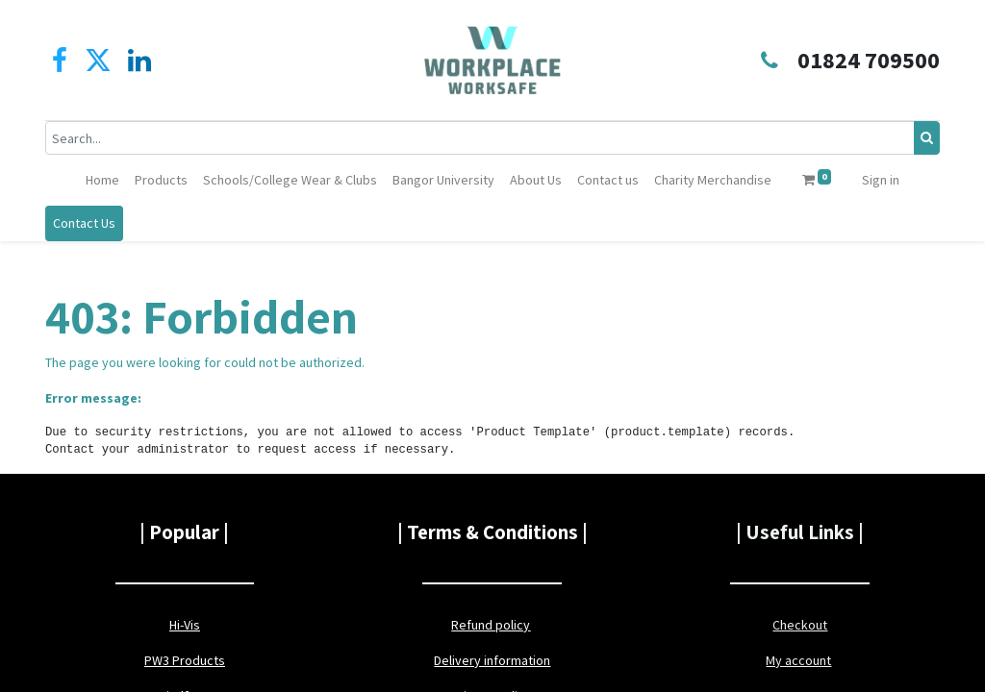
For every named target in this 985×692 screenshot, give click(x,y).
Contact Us (84, 223)
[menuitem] (102, 180)
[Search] (927, 138)
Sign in (880, 179)
